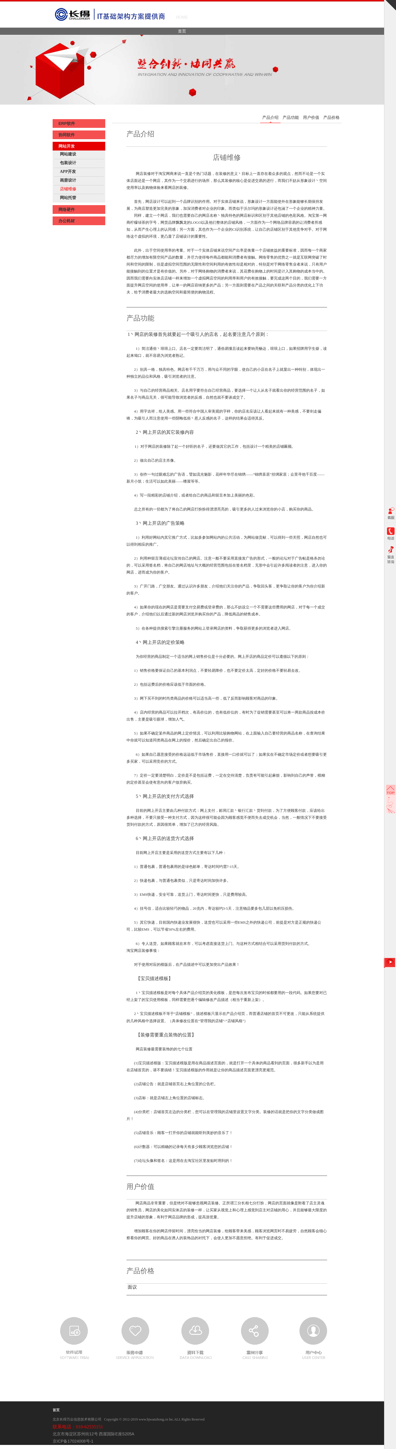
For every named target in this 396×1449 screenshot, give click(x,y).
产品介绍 (270, 117)
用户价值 (311, 117)
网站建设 (68, 154)
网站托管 (68, 198)
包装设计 (68, 163)
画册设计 (68, 180)
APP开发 (68, 171)
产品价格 (331, 117)
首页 (56, 1410)
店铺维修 (68, 189)
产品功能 (291, 117)
